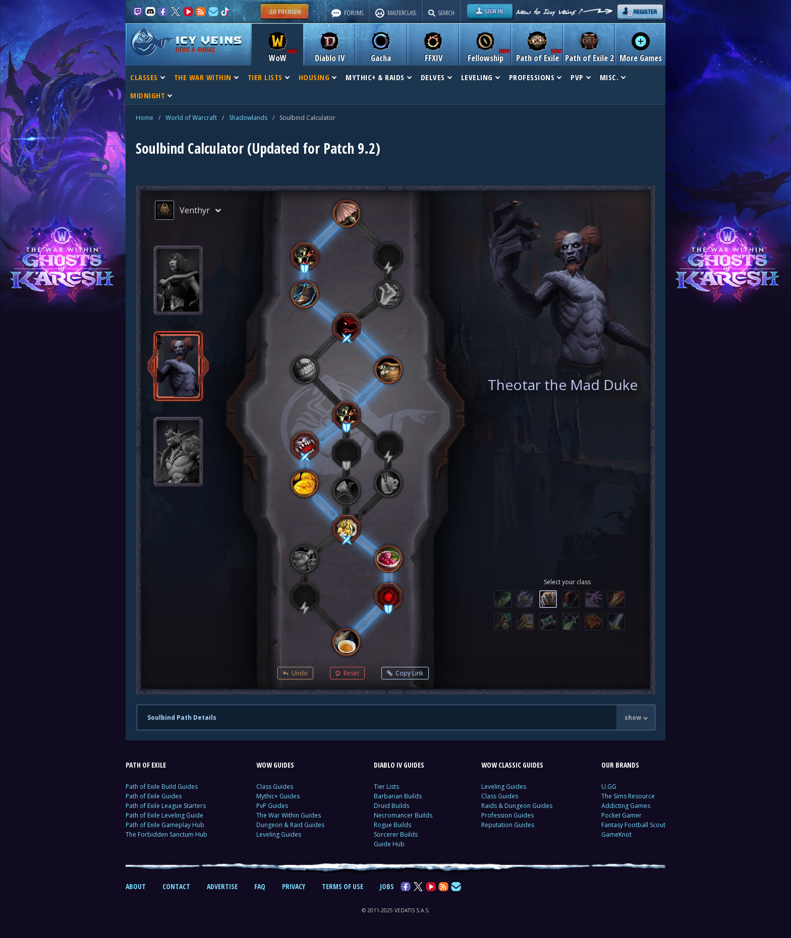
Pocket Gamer (621, 815)
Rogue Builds (392, 825)
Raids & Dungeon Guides (516, 805)
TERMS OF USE (342, 886)
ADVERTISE (222, 886)
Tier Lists (386, 786)
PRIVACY (293, 886)
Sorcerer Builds (396, 834)
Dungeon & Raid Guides (290, 825)
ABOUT (136, 886)
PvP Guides (272, 805)
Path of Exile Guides (154, 796)
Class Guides (274, 786)
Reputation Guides (507, 825)
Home (144, 117)
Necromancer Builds (403, 815)
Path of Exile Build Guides (162, 786)
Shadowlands (248, 117)
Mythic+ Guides (278, 796)
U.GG (608, 786)
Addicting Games (625, 805)
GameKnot (616, 834)
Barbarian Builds (398, 796)
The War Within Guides (288, 815)
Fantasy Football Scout (633, 825)
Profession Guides (507, 815)
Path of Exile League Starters (166, 805)
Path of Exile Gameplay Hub (165, 825)
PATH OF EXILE (146, 765)
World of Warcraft (191, 117)
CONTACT (176, 886)
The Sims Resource (628, 796)
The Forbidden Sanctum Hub (166, 834)
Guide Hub (389, 844)
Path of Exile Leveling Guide (164, 815)
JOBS (387, 886)
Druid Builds (391, 805)
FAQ (259, 886)
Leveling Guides (278, 834)
